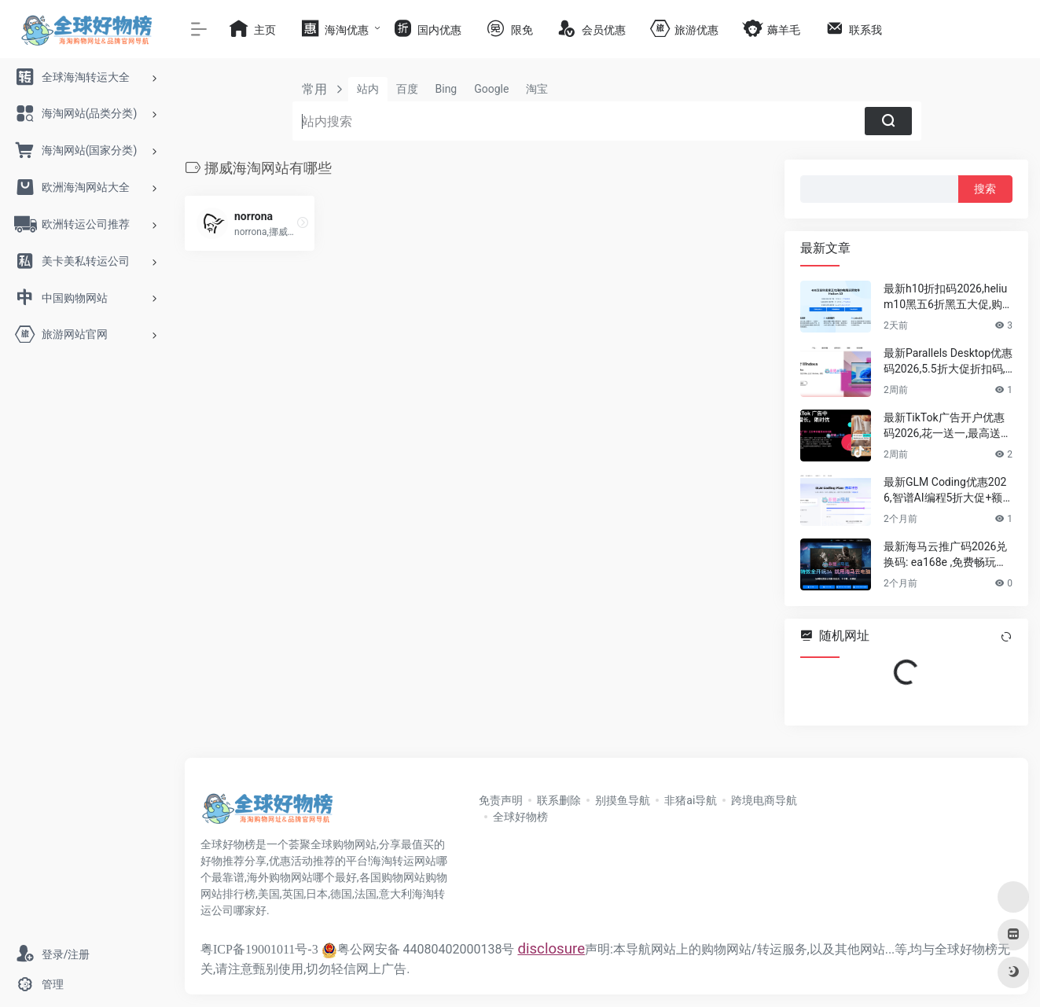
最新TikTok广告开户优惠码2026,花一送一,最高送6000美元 (945, 426)
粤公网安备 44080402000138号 (418, 949)
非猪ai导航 (690, 800)
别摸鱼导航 (622, 800)
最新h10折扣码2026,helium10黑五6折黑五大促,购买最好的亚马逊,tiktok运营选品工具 (948, 297)
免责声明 (501, 800)
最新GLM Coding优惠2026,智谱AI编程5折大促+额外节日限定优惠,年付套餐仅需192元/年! (945, 490)
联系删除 (559, 800)
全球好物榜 (520, 816)
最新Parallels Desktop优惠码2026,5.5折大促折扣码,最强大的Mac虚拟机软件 (948, 362)
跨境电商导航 (764, 800)
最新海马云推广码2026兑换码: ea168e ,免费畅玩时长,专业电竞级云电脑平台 (945, 555)
